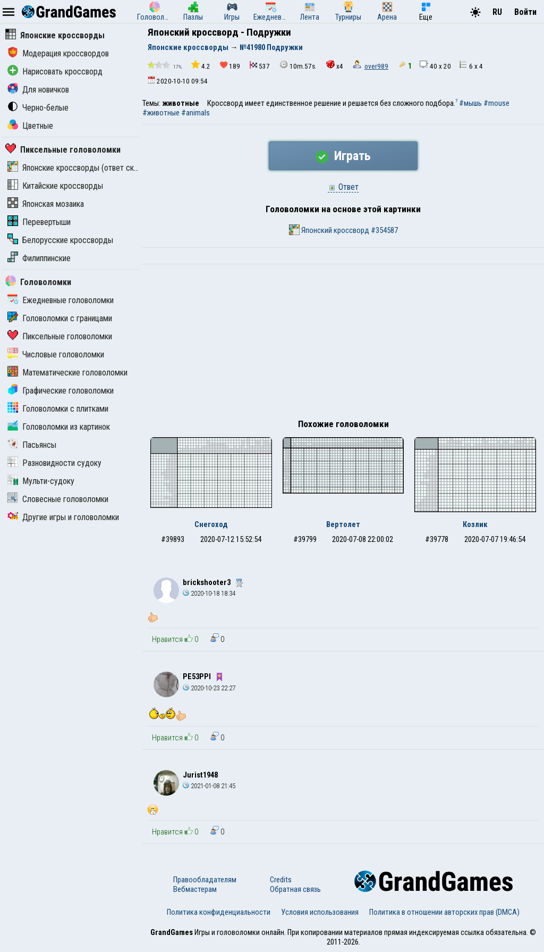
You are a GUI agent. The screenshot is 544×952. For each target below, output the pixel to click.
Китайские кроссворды (55, 186)
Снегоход (211, 524)
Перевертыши (39, 222)
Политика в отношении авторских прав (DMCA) (444, 912)
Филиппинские (39, 258)
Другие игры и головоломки (63, 517)
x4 (334, 65)
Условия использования (320, 912)
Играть (343, 155)
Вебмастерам (195, 889)
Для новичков (38, 90)
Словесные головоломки (57, 499)
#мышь (470, 103)
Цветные (30, 126)
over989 (376, 66)
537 (260, 65)
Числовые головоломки (55, 354)
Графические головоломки (60, 391)
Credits (281, 879)
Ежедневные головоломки (60, 300)
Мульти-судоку (40, 481)
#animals (195, 113)
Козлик (475, 524)
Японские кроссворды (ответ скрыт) (78, 168)
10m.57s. (298, 65)
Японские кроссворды (55, 35)
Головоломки (38, 282)
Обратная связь (295, 889)
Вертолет (343, 524)
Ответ (343, 187)
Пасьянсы (31, 445)
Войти (525, 12)
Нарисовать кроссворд (55, 71)
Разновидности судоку (54, 463)
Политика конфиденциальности (218, 912)
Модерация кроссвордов (58, 53)
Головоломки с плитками (57, 409)
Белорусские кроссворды (60, 240)
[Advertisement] (343, 344)
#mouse (496, 103)
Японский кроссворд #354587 (343, 229)
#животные (161, 113)
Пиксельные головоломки (63, 150)
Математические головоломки (67, 373)
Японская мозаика (45, 204)
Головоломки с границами (59, 318)
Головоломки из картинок (58, 427)
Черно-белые (38, 108)
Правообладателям (204, 879)
